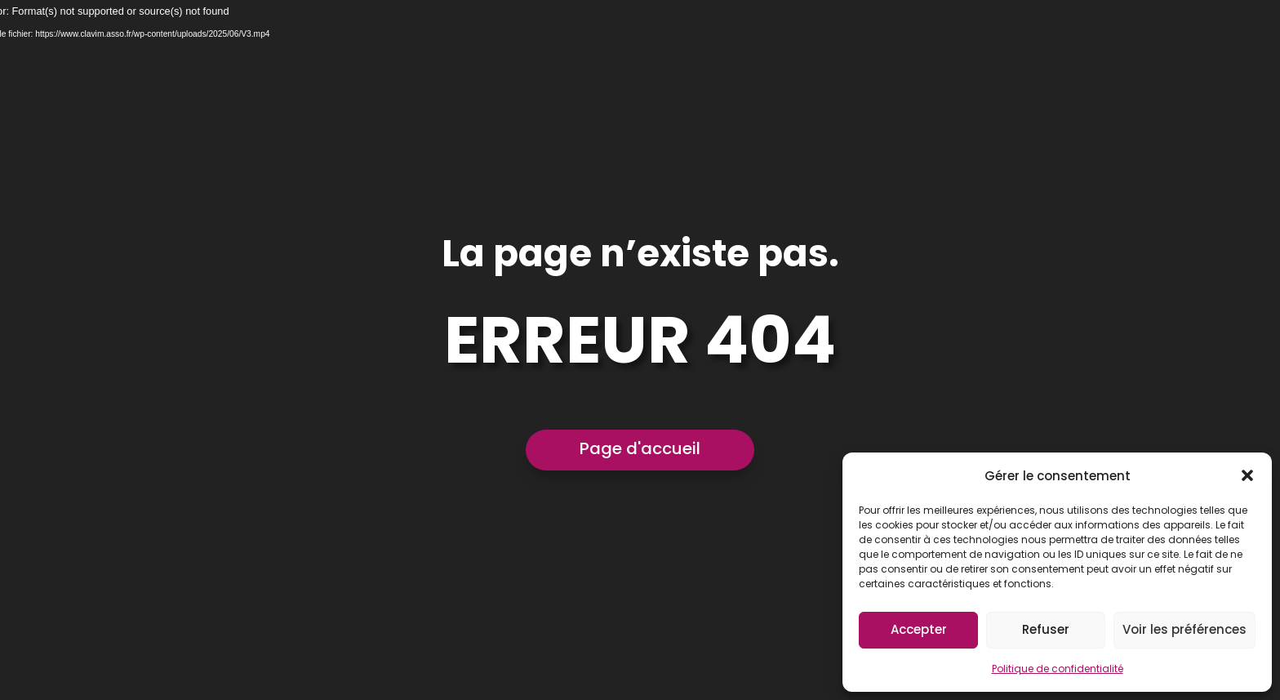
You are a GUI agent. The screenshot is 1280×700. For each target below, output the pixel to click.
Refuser (1045, 629)
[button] (1247, 475)
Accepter (919, 629)
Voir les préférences (1184, 629)
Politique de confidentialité (1057, 668)
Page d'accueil (640, 448)
